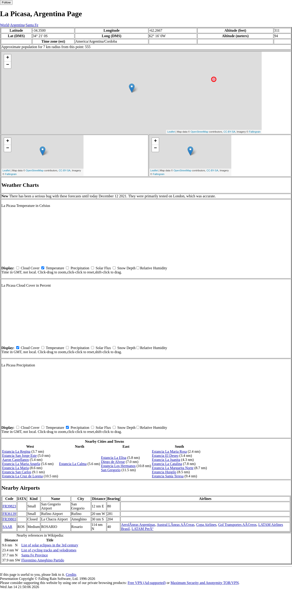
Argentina (17, 25)
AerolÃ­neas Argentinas (138, 525)
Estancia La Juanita (166, 460)
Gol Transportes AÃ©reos (237, 525)
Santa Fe (32, 25)
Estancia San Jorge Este (19, 456)
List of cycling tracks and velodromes (48, 550)
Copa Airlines (206, 525)
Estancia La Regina (16, 451)
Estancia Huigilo (164, 472)
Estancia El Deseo (165, 456)
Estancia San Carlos (16, 472)
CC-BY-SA (229, 131)
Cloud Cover (30, 268)
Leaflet (171, 131)
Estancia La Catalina (167, 464)
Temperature (55, 268)
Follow (6, 2)
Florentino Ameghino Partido (42, 560)
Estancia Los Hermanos (118, 466)
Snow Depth (126, 268)
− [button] (7, 65)
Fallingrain (255, 131)
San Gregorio (111, 470)
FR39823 (9, 506)
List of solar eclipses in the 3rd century (49, 545)
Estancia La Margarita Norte (172, 468)
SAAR (7, 527)
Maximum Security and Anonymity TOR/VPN (205, 583)
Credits (71, 574)
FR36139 (9, 514)
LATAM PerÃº (143, 529)
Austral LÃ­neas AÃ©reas (175, 525)
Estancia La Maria (15, 468)
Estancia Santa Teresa (168, 476)
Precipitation (79, 268)
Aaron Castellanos (15, 460)
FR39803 (9, 519)
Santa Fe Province (34, 555)
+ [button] (7, 57)
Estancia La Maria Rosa (169, 451)
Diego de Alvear (113, 462)
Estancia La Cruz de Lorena (22, 476)
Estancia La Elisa (113, 458)
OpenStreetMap (200, 131)
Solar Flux (103, 268)
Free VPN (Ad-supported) (147, 583)
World (4, 25)
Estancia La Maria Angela (21, 464)
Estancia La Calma (73, 464)
